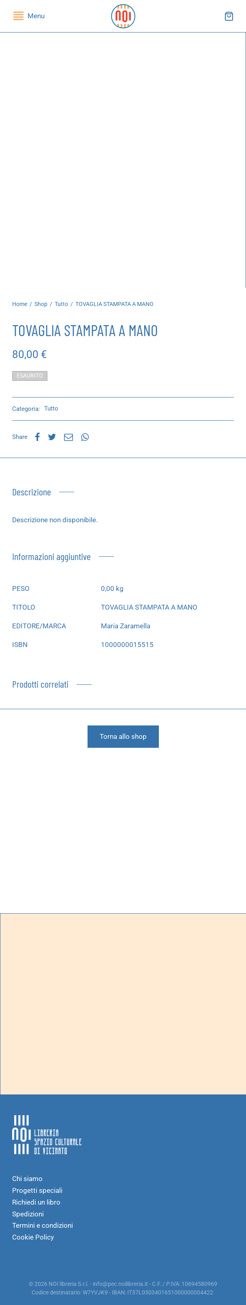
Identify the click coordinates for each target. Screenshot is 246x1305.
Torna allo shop (123, 736)
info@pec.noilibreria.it (120, 1284)
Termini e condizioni (42, 1225)
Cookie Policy (33, 1237)
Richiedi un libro (36, 1202)
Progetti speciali (37, 1190)
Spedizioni (28, 1214)
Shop (40, 304)
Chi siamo (27, 1179)
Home (19, 304)
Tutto (61, 304)
